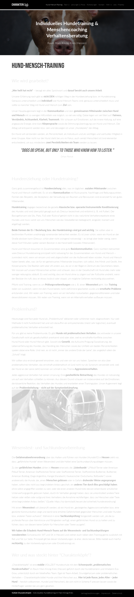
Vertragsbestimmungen (90, 593)
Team (66, 5)
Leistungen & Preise (78, 5)
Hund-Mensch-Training (54, 5)
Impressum (105, 593)
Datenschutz (117, 593)
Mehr (109, 5)
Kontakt (101, 5)
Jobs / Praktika (118, 5)
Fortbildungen (92, 5)
